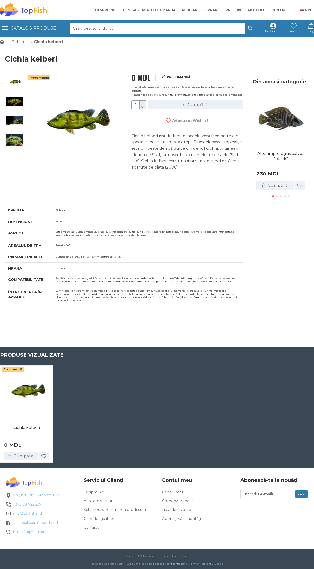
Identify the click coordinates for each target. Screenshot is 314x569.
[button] (273, 196)
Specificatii (22, 189)
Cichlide (19, 41)
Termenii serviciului (202, 565)
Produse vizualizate (31, 356)
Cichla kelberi (26, 428)
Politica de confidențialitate (170, 565)
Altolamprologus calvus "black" (280, 156)
